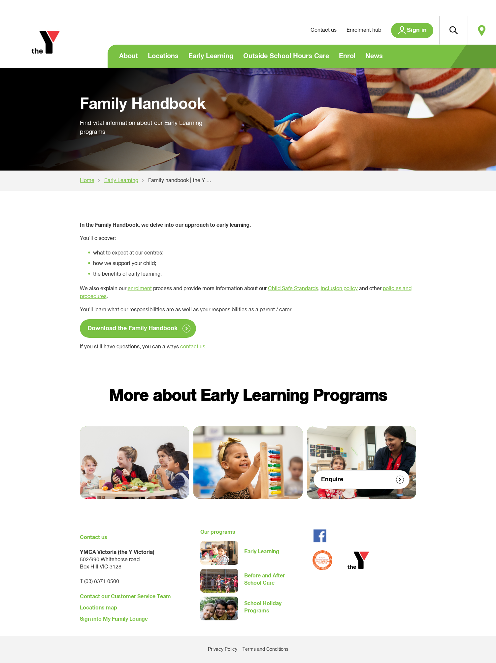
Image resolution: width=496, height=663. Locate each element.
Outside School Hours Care (286, 56)
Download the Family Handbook (132, 329)
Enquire (332, 480)
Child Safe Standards (293, 289)
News (374, 56)
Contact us (324, 30)
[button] (453, 30)
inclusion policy (339, 289)
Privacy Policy (222, 649)
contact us (192, 347)
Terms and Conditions (265, 649)
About (128, 56)
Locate (482, 30)
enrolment (140, 289)
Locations (163, 56)
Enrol (347, 56)
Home (87, 180)
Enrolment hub (364, 30)
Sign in (417, 30)
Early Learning (210, 56)
